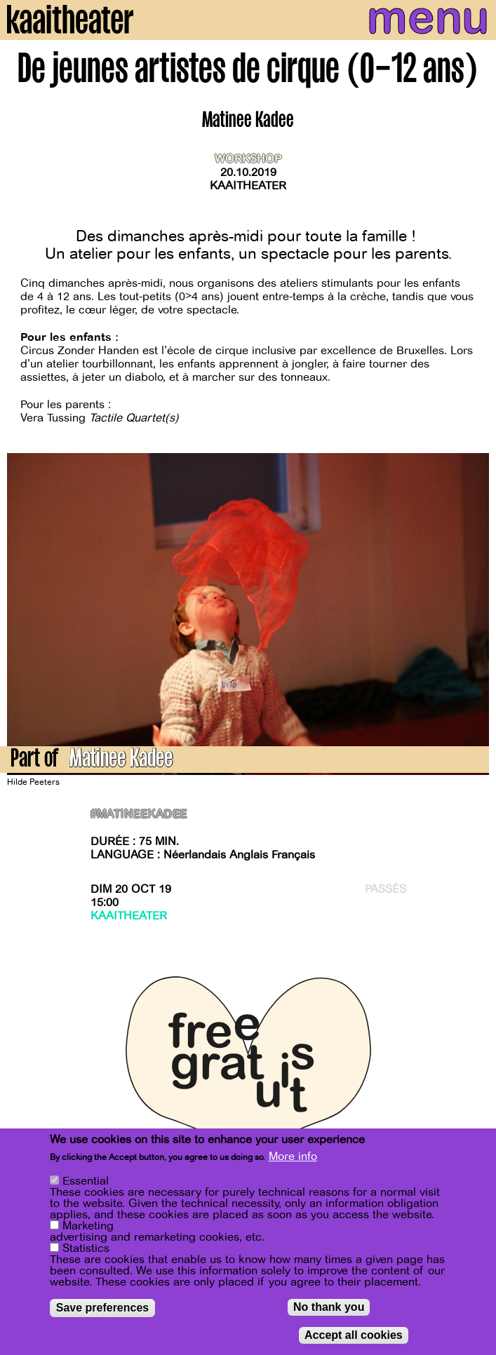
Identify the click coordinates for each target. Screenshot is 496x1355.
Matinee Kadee (121, 760)
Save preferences (102, 1308)
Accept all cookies (353, 1335)
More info (293, 1156)
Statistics (85, 1248)
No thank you (328, 1307)
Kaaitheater (248, 186)
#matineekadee (139, 814)
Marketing (88, 1226)
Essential (85, 1181)
